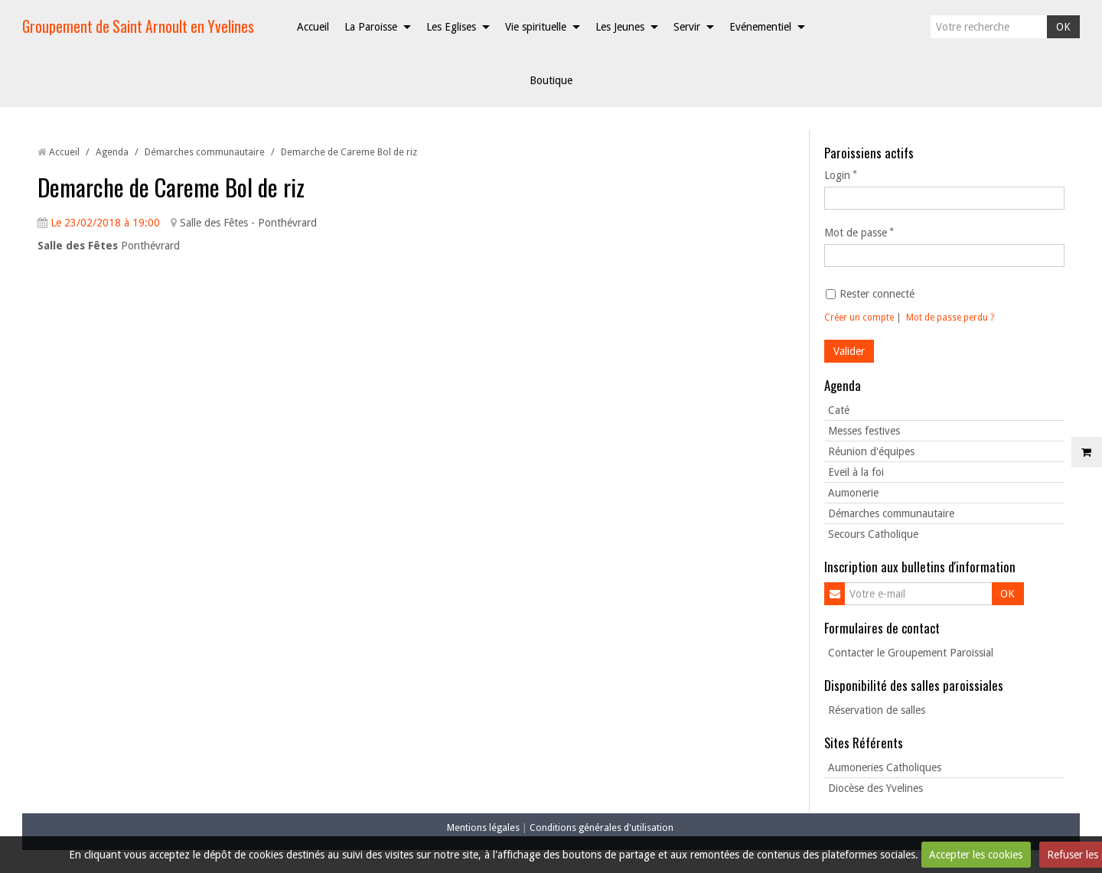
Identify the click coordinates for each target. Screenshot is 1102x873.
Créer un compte (859, 317)
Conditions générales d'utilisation (601, 827)
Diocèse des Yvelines (875, 788)
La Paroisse (370, 27)
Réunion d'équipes (871, 451)
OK (1063, 27)
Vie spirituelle (535, 27)
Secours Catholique (873, 534)
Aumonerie (853, 493)
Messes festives (864, 431)
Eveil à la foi (856, 472)
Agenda (112, 152)
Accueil (313, 27)
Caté (838, 410)
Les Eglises (451, 27)
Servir (686, 27)
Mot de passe (855, 232)
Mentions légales (483, 827)
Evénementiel (760, 27)
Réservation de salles (876, 710)
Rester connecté (870, 294)
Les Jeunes (619, 27)
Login (837, 175)
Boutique (551, 80)
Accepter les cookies (975, 855)
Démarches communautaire (205, 152)
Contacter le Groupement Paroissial (910, 653)
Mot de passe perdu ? (950, 317)
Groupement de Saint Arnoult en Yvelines (138, 26)
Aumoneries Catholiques (884, 767)
